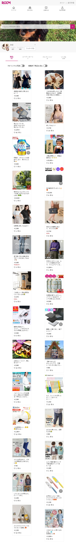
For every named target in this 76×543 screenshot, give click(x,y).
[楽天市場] (71, 3)
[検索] (72, 26)
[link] (21, 79)
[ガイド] (62, 3)
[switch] (22, 66)
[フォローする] (30, 48)
